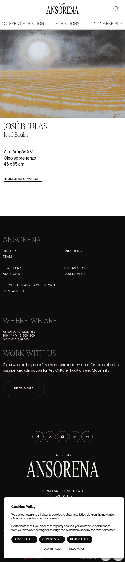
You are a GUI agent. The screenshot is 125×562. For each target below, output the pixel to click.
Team (7, 257)
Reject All (79, 539)
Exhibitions (67, 23)
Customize (52, 539)
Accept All (24, 539)
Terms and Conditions (62, 491)
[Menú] (7, 8)
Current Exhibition (24, 23)
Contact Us (13, 291)
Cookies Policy (53, 548)
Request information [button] (23, 179)
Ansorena (73, 251)
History (10, 251)
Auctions (11, 274)
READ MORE (24, 388)
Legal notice (62, 496)
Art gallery (74, 268)
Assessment (75, 274)
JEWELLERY (12, 268)
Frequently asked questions (29, 285)
